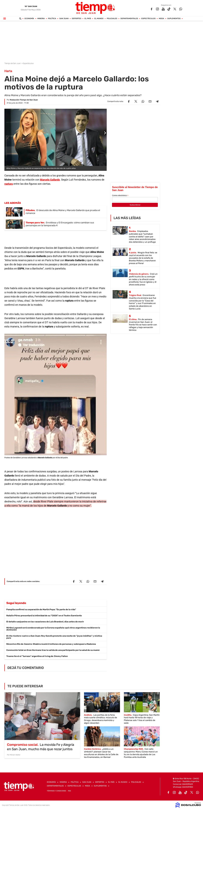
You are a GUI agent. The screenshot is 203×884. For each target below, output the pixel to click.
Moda (161, 18)
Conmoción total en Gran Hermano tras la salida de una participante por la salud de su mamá (52, 650)
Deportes (76, 18)
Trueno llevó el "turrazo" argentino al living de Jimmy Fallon (37, 656)
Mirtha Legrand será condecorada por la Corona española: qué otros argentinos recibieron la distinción (53, 628)
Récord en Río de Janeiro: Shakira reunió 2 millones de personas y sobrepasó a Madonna (51, 644)
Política (52, 18)
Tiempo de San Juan (12, 63)
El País (88, 18)
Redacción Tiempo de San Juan (24, 100)
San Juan (64, 18)
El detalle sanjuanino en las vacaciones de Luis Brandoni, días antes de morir (45, 621)
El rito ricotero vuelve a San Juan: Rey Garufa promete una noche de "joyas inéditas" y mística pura (54, 637)
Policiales (112, 18)
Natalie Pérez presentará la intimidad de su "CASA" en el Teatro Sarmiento (44, 615)
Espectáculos (148, 18)
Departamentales (129, 18)
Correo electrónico (120, 195)
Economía (29, 18)
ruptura (8, 183)
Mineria (41, 18)
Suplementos (174, 18)
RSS (69, 791)
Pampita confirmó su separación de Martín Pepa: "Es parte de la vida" (41, 609)
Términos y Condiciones (56, 791)
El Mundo (99, 18)
